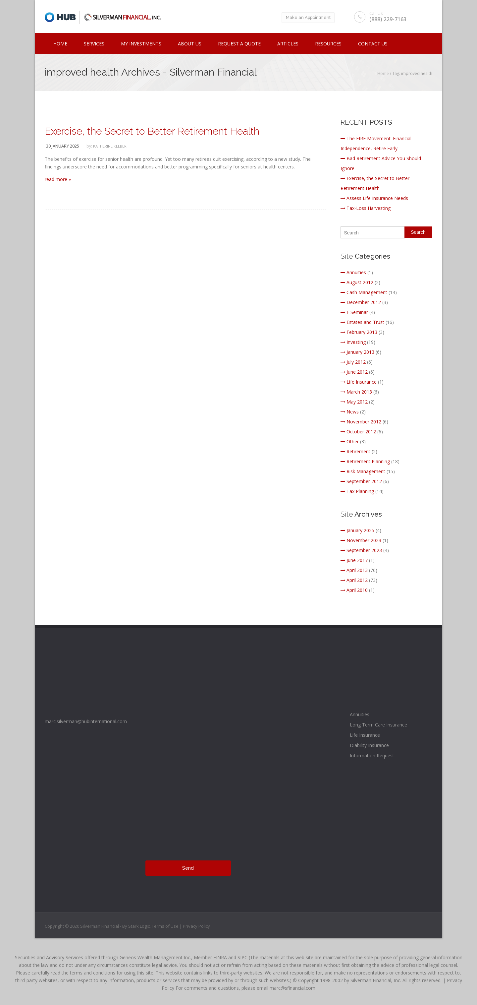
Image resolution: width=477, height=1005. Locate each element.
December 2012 (361, 302)
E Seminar (354, 312)
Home (60, 43)
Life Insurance (359, 382)
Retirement (355, 451)
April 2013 (354, 570)
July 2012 (353, 362)
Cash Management (364, 292)
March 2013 (356, 392)
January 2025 (357, 530)
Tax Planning (357, 491)
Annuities (353, 272)
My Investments (141, 43)
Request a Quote (239, 43)
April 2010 (354, 590)
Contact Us (373, 43)
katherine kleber (110, 146)
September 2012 (361, 481)
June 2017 (354, 560)
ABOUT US (189, 43)
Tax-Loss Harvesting (366, 208)
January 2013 (357, 352)
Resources (328, 43)
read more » (58, 179)
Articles (287, 43)
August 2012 (357, 282)
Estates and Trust (362, 322)
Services (94, 43)
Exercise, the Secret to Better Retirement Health (152, 131)
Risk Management (363, 471)
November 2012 (361, 421)
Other (350, 441)
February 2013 (359, 332)
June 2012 (354, 372)
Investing (353, 342)
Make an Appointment (307, 17)
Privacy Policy (196, 926)
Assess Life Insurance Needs (374, 198)
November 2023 (361, 540)
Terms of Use (166, 926)
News (350, 411)
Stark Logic (139, 926)
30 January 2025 (62, 146)
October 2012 (358, 431)
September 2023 (361, 550)
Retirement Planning (365, 461)
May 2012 (354, 402)
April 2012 (354, 580)
